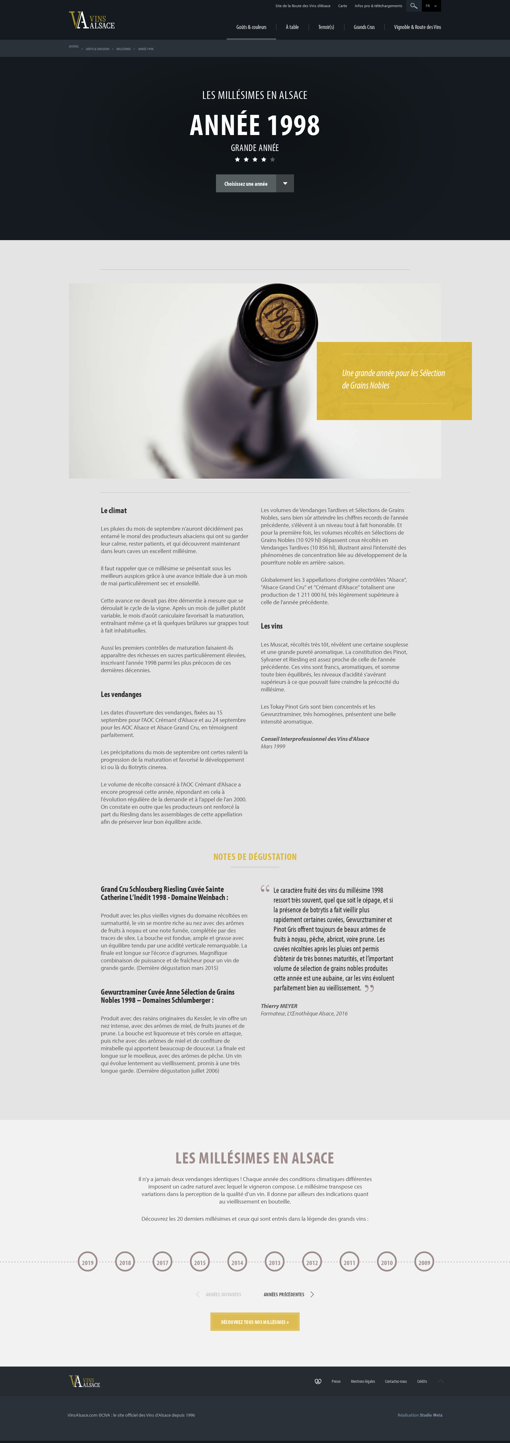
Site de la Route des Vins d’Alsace (302, 5)
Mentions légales (346, 1389)
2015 (200, 1263)
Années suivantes (214, 1297)
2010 (387, 1263)
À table (292, 27)
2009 (424, 1263)
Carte (342, 5)
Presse (314, 1389)
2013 (275, 1263)
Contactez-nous (384, 1389)
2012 (312, 1263)
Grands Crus (364, 27)
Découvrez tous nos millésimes (253, 1326)
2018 (125, 1263)
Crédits (415, 1389)
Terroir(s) (326, 27)
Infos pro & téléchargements (378, 5)
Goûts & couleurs (251, 27)
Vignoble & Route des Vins (417, 27)
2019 (88, 1263)
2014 (237, 1263)
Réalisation (420, 1420)
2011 (350, 1263)
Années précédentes (292, 1297)
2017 (162, 1263)
